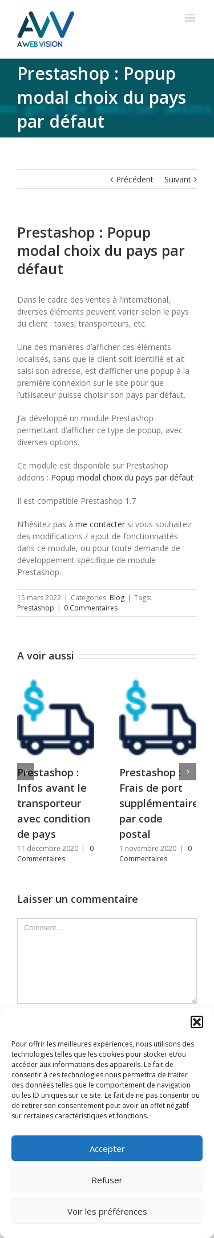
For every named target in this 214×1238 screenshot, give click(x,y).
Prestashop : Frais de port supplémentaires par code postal (161, 803)
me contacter (100, 524)
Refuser (107, 1180)
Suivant (177, 179)
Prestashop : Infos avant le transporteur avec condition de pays (53, 803)
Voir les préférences (107, 1211)
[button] (197, 1022)
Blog (117, 597)
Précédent (135, 179)
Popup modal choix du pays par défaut (122, 477)
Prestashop (35, 608)
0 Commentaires (91, 608)
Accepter (107, 1148)
